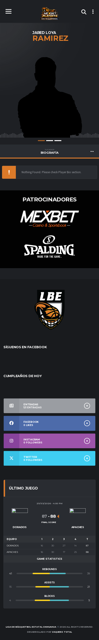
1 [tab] (41, 140)
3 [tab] (57, 140)
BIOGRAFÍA (49, 151)
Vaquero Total (62, 632)
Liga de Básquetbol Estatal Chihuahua (31, 627)
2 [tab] (49, 140)
